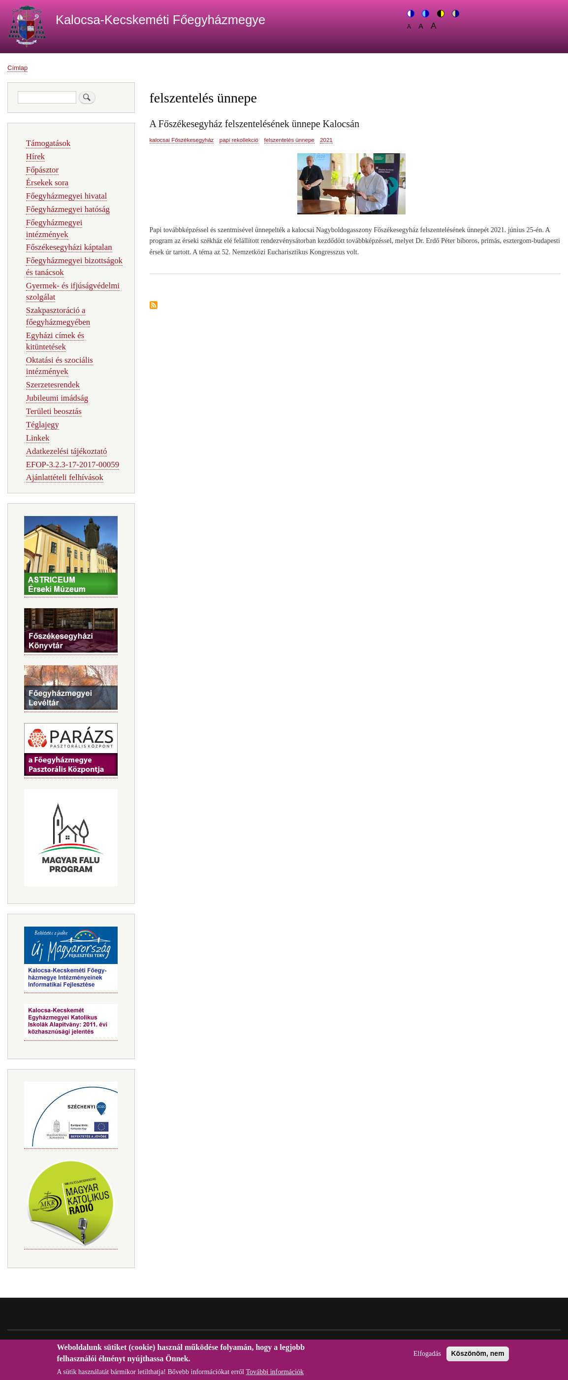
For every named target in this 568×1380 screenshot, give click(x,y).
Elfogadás (427, 1356)
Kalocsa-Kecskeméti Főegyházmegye (160, 20)
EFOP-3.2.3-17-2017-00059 (72, 464)
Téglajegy (42, 424)
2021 (326, 140)
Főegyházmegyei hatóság (68, 209)
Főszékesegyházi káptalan (69, 247)
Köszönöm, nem (477, 1356)
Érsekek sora (47, 182)
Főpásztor (42, 169)
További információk (275, 1375)
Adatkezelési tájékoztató (66, 451)
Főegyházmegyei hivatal (66, 196)
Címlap (17, 67)
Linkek (38, 438)
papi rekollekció (239, 140)
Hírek (35, 156)
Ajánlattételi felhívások (64, 477)
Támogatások (48, 143)
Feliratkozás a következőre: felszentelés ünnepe (154, 305)
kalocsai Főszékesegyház (182, 140)
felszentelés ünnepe (289, 140)
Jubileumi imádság (57, 398)
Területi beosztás (54, 411)
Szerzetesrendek (53, 384)
